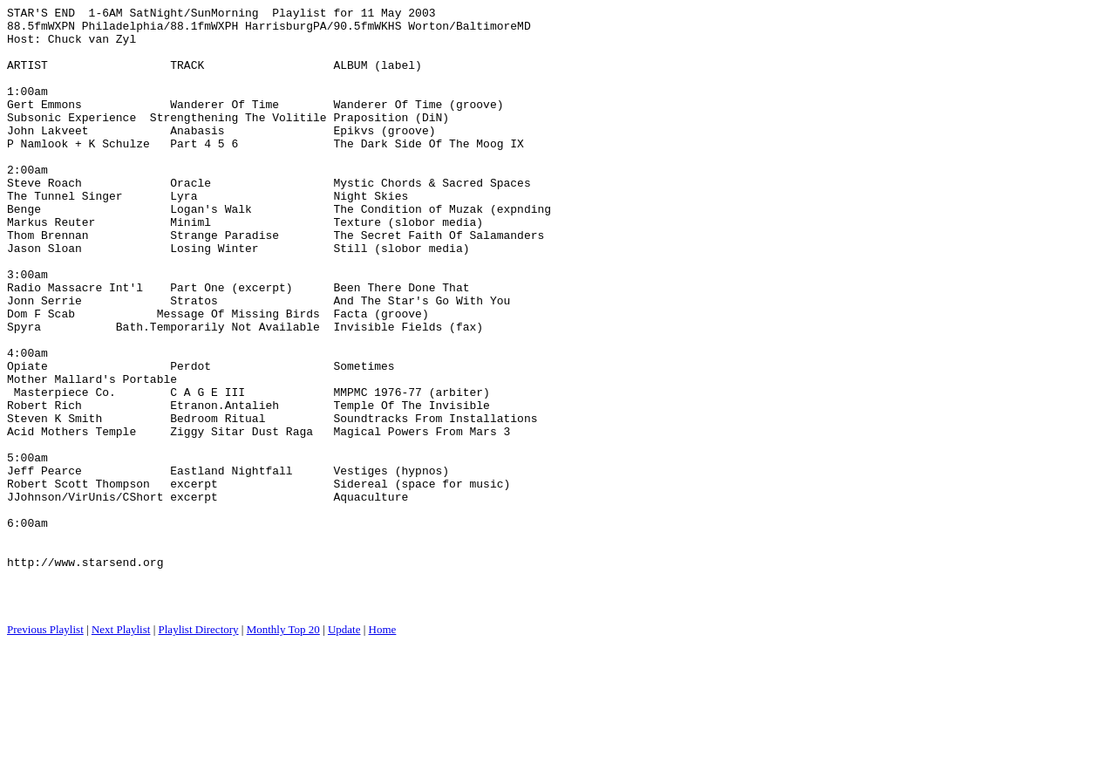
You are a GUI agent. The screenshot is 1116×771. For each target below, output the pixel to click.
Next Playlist (121, 749)
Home (383, 749)
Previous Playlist (45, 749)
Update (344, 749)
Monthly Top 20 (283, 749)
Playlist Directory (199, 749)
